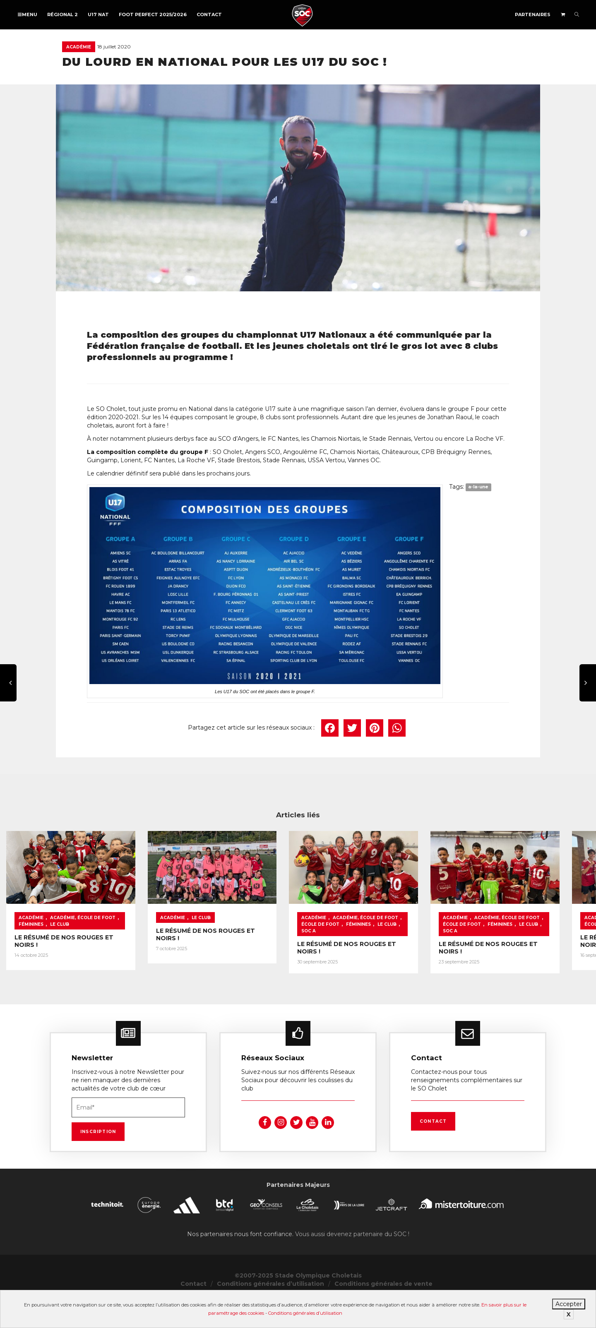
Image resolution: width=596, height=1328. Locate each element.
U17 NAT (98, 14)
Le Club (163, 950)
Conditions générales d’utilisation (305, 1313)
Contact (209, 14)
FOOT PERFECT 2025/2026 (153, 14)
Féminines (134, 950)
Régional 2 (62, 14)
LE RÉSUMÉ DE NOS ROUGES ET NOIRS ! (76, 963)
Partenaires (532, 14)
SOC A (480, 956)
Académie (78, 47)
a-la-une (478, 487)
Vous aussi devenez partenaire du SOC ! (352, 1262)
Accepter (568, 1304)
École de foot (538, 950)
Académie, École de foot (82, 950)
